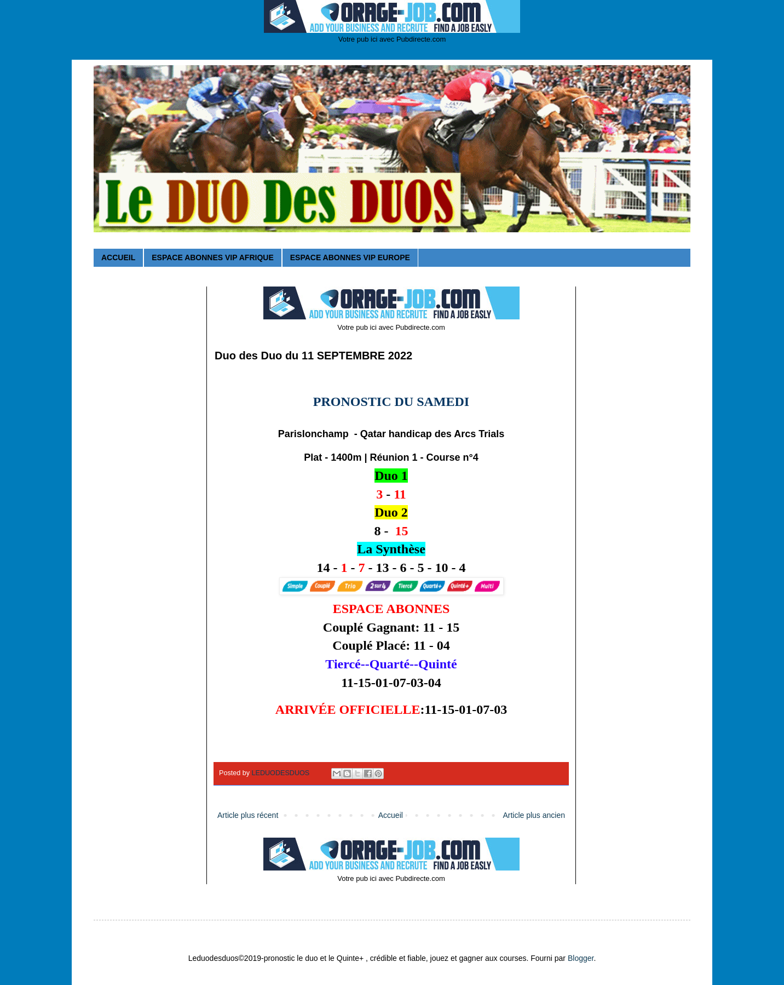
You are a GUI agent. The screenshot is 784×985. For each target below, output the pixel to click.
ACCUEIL (118, 257)
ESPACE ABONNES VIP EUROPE (350, 257)
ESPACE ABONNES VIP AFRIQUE (212, 257)
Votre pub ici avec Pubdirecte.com (392, 39)
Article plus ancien (534, 815)
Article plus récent (247, 815)
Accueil (390, 815)
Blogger (580, 958)
